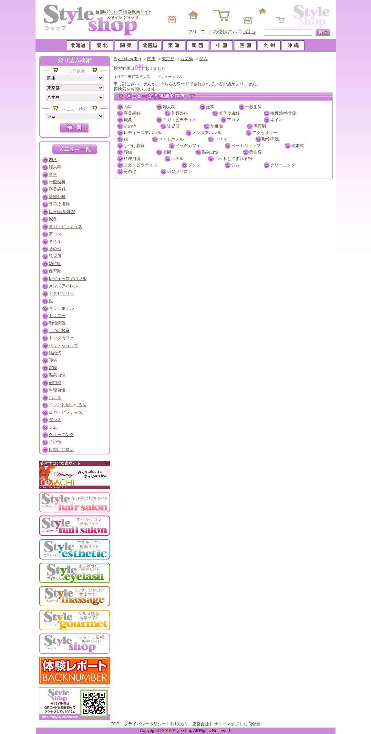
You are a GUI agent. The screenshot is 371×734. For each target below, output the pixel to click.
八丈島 (186, 58)
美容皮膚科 (229, 113)
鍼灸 (128, 119)
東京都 (168, 58)
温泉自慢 (210, 152)
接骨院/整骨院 (283, 113)
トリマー (222, 139)
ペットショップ (246, 145)
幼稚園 (216, 126)
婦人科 (169, 106)
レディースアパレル (142, 132)
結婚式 (297, 145)
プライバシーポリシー (145, 723)
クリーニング (282, 165)
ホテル (177, 158)
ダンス (194, 165)
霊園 (167, 152)
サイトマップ (226, 723)
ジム (203, 58)
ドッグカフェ (188, 145)
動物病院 (270, 139)
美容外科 (179, 113)
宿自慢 (255, 152)
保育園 (259, 126)
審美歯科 (132, 113)
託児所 (173, 126)
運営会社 (200, 723)
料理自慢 (132, 158)
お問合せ (251, 723)
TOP (115, 723)
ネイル (276, 119)
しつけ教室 (134, 145)
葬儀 (128, 152)
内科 (128, 106)
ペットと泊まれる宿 (233, 158)
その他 (130, 126)
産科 (210, 106)
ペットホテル (171, 139)
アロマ (233, 119)
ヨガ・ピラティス (179, 119)
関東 (151, 58)
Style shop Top (127, 58)
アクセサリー (264, 132)
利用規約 (178, 723)
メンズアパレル (207, 132)
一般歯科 (253, 106)
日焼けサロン (179, 171)
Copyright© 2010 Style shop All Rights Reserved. (185, 730)
